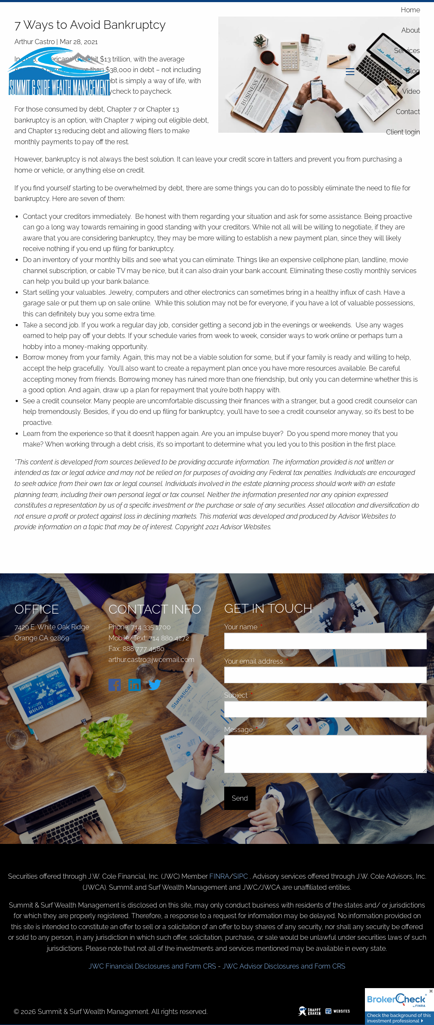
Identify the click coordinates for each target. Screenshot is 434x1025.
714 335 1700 (151, 627)
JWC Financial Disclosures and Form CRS (152, 966)
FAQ (385, 71)
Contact (408, 112)
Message (270, 730)
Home (410, 10)
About (410, 30)
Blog (413, 71)
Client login (403, 132)
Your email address (285, 661)
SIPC (241, 876)
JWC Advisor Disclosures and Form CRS (284, 966)
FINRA (219, 876)
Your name (272, 627)
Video (411, 91)
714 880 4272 (169, 638)
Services (407, 51)
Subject (268, 695)
